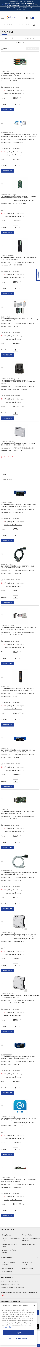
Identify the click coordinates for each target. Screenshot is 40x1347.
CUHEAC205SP (6, 1055)
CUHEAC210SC (6, 748)
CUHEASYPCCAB (7, 564)
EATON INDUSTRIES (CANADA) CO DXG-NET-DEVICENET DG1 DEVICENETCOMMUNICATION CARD (20, 197)
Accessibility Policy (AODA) (9, 1251)
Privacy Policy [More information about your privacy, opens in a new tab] (7, 1327)
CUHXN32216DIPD (7, 625)
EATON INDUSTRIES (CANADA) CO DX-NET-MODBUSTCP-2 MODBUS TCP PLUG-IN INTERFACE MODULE (18, 382)
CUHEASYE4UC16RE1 (8, 994)
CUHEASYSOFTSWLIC (8, 1116)
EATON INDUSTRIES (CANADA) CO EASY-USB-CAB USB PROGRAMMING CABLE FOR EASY (19, 873)
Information (20, 1230)
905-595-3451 (19, 1287)
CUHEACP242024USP (8, 503)
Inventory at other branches (13, 94)
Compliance (6, 1235)
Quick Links (20, 1257)
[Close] (34, 1305)
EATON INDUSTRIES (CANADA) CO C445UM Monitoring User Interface (19, 319)
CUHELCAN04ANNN (8, 1178)
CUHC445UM (6, 317)
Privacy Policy (27, 1235)
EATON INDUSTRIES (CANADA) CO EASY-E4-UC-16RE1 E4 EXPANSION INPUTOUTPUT (20, 996)
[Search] (20, 24)
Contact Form (7, 1272)
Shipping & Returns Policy (9, 1245)
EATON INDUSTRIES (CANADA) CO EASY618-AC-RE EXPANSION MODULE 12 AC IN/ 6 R (18, 444)
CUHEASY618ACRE (7, 441)
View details (7, 479)
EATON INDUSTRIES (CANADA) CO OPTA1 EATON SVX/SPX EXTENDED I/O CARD (17, 812)
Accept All (18, 1333)
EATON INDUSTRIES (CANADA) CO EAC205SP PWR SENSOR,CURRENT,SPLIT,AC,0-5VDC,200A (18, 1057)
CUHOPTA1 (5, 809)
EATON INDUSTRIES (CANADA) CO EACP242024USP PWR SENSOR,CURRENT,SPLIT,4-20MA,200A (18, 505)
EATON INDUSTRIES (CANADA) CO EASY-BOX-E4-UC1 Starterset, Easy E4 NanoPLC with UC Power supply (19, 135)
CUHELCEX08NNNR (7, 256)
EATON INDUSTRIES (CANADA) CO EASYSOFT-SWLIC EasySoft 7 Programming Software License (18, 1119)
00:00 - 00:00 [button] (33, 5)
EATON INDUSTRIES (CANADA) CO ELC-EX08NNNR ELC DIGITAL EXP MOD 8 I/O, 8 (19, 258)
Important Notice (29, 1244)
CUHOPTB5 (5, 71)
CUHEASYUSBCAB (7, 871)
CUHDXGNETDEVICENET (9, 194)
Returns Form (27, 1268)
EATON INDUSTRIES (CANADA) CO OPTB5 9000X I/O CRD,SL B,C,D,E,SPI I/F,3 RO (18, 74)
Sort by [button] (28, 38)
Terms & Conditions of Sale (11, 1240)
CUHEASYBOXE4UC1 (8, 133)
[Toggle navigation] (2, 18)
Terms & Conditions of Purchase (31, 1240)
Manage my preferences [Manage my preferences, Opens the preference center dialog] (18, 1339)
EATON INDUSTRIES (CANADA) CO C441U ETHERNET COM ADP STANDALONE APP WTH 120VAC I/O (18, 689)
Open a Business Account (8, 1263)
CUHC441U (5, 687)
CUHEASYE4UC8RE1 (8, 932)
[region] (18, 1324)
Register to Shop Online (28, 1263)
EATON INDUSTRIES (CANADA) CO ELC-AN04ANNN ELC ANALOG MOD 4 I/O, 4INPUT (19, 1180)
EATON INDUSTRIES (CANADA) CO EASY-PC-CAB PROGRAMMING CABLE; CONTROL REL (17, 567)
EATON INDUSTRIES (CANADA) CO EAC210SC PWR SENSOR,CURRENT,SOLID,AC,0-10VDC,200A (18, 751)
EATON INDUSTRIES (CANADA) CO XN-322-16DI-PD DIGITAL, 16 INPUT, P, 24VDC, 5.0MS (18, 628)
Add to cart (7, 109)
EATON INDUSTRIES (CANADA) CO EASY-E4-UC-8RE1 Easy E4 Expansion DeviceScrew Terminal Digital (18, 935)
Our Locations (7, 1268)
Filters (10, 38)
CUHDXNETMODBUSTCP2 (10, 378)
